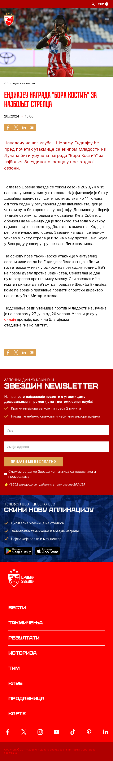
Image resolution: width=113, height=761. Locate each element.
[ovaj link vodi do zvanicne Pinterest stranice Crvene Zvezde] (89, 732)
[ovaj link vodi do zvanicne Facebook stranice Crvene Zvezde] (7, 732)
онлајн (10, 319)
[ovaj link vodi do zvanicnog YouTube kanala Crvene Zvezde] (56, 732)
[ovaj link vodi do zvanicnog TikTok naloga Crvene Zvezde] (72, 732)
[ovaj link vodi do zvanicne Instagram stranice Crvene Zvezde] (40, 732)
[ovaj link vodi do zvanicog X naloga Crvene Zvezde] (24, 732)
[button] (107, 19)
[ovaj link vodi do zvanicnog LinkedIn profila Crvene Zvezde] (105, 732)
